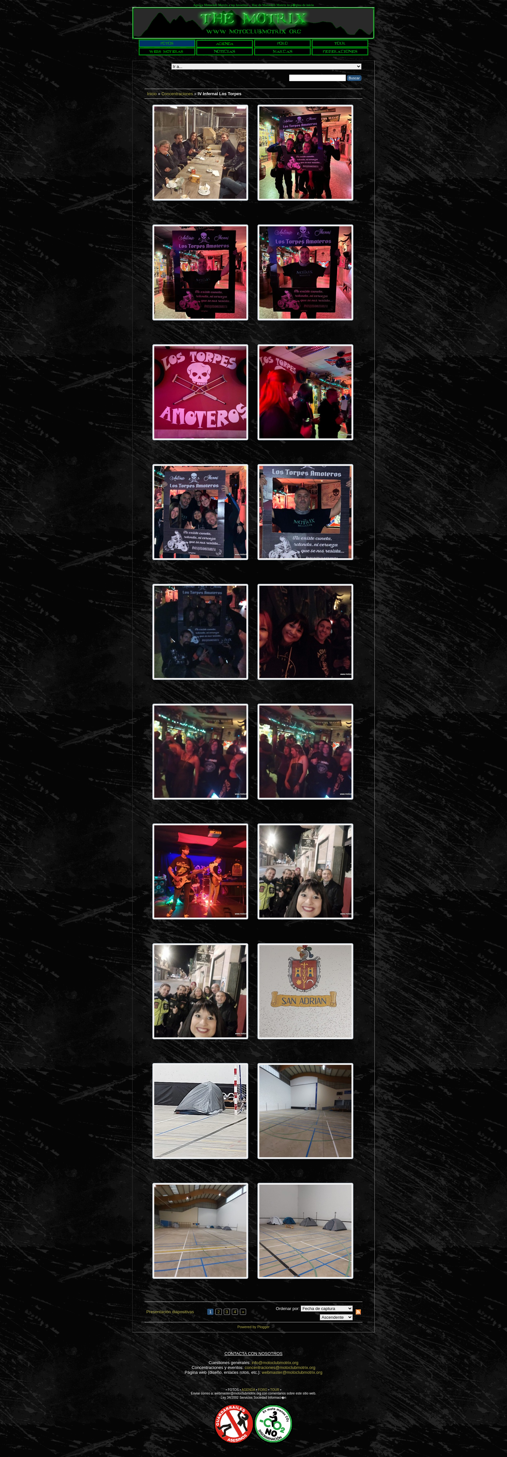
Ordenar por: (288, 1308)
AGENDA (248, 1390)
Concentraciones (177, 93)
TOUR (274, 1390)
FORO (262, 1390)
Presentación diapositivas (170, 1311)
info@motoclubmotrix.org (275, 1362)
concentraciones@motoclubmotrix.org (280, 1367)
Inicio (151, 93)
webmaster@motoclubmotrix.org (292, 1372)
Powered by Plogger (253, 1327)
